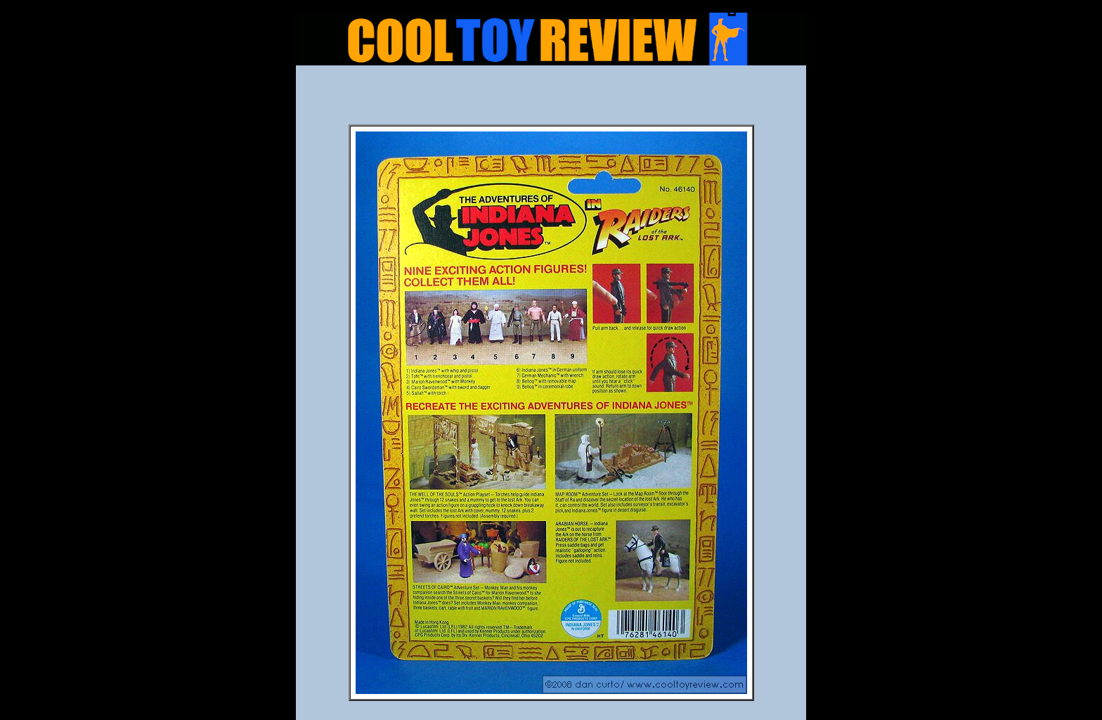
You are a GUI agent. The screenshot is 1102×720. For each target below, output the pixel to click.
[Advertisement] (551, 99)
